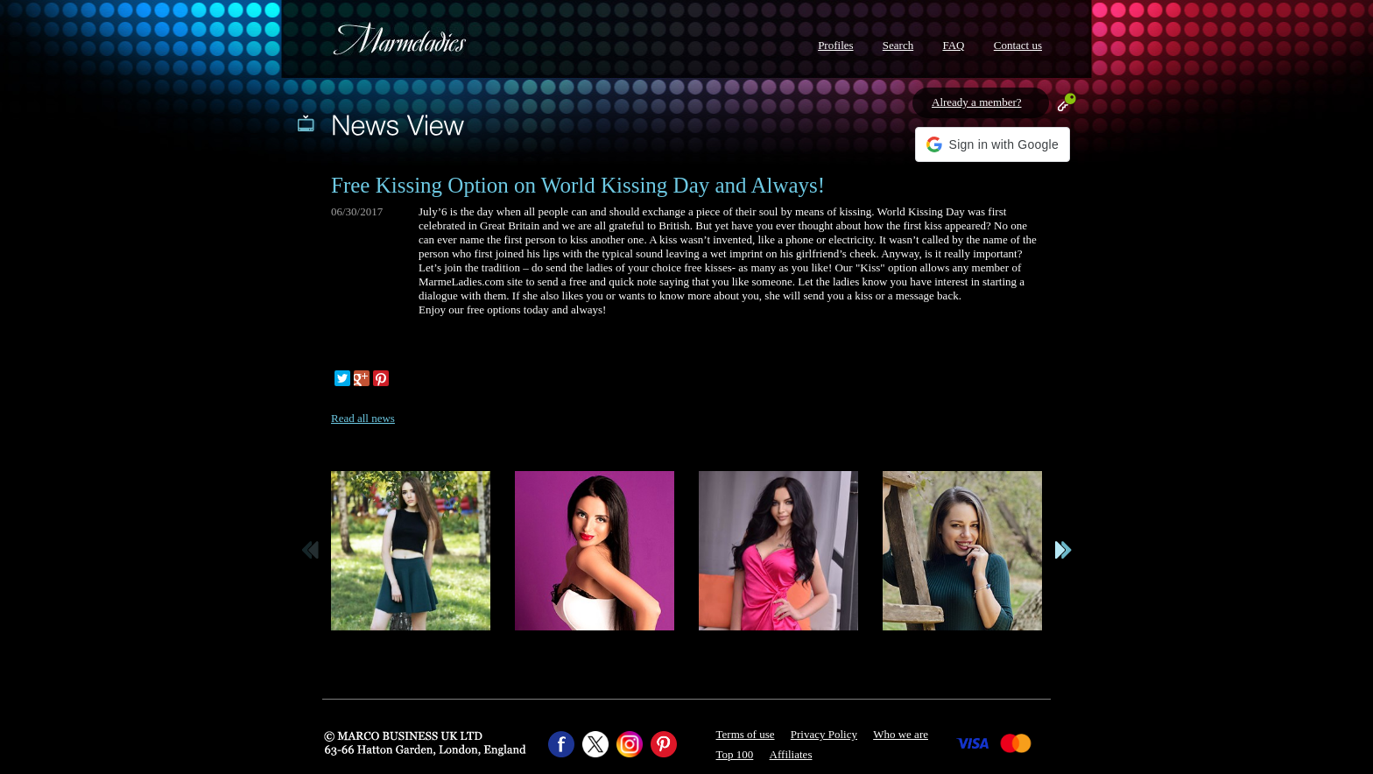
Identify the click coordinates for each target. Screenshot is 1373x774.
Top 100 (735, 754)
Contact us (1018, 45)
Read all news (363, 418)
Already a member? (977, 102)
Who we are (900, 734)
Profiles (835, 45)
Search (898, 45)
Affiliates (791, 754)
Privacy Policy (824, 734)
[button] (992, 144)
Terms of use (745, 734)
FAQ (953, 45)
